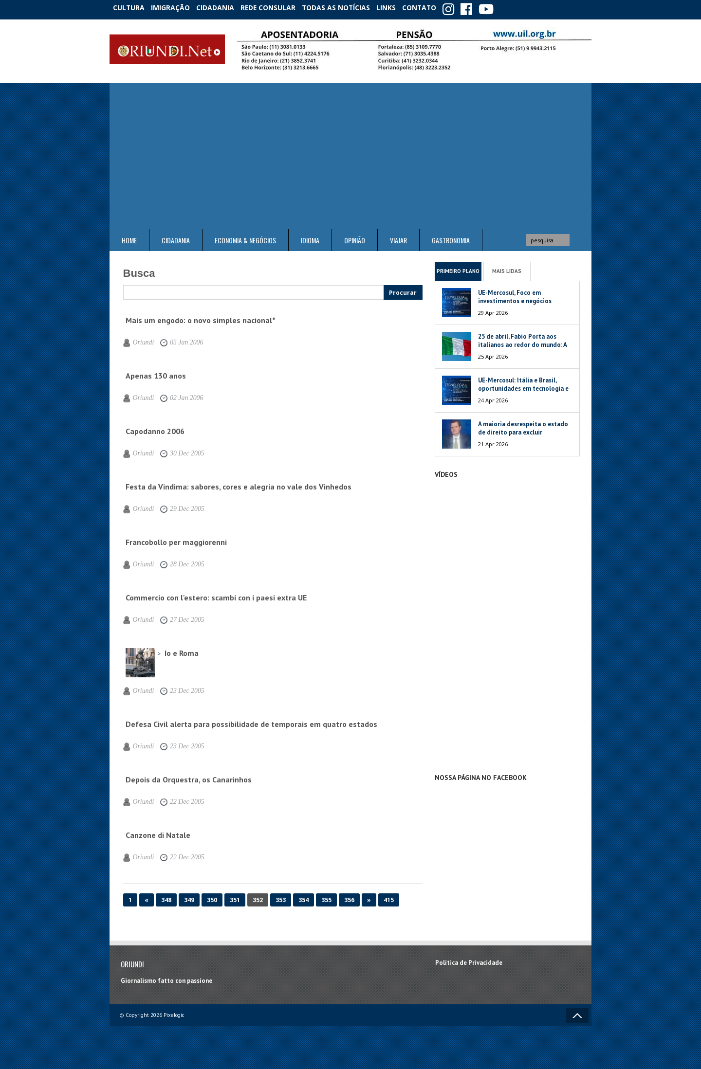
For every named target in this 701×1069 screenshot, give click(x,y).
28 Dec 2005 (179, 561)
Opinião (354, 237)
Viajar (398, 237)
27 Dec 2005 (179, 617)
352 (258, 897)
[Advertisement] (350, 153)
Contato (438, 7)
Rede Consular (280, 7)
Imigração (177, 7)
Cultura (131, 7)
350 (212, 897)
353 (281, 897)
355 (326, 897)
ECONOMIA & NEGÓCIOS (245, 237)
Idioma (310, 237)
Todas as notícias (347, 7)
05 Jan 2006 (179, 340)
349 (189, 897)
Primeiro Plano (458, 268)
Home (129, 237)
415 (389, 897)
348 (166, 897)
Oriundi (141, 340)
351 (235, 897)
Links (400, 7)
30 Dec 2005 (179, 450)
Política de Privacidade (468, 960)
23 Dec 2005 (179, 688)
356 (349, 897)
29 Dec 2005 (179, 506)
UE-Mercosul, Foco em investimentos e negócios (515, 294)
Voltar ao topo (577, 1012)
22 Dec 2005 (179, 799)
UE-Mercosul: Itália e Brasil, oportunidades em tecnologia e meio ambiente (523, 385)
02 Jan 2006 (179, 395)
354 (303, 897)
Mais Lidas (506, 268)
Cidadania (225, 7)
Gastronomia (451, 237)
